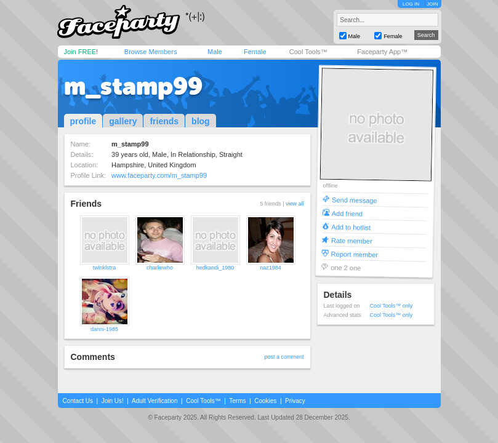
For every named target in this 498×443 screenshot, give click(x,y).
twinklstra (104, 268)
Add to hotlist (351, 227)
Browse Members (150, 51)
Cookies (265, 400)
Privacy (295, 400)
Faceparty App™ (382, 51)
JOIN (432, 4)
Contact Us (78, 400)
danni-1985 (104, 329)
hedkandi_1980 (215, 268)
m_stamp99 (133, 86)
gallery (123, 121)
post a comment (283, 357)
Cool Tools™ (308, 51)
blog (200, 121)
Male (214, 51)
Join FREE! (81, 51)
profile (83, 121)
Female (255, 51)
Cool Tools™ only (391, 306)
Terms (237, 400)
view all (295, 204)
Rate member (351, 240)
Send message (354, 200)
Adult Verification (155, 400)
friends (164, 121)
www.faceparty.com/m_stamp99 (159, 175)
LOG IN (411, 4)
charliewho (160, 268)
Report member (354, 254)
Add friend (346, 213)
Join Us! (113, 400)
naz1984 (270, 268)
